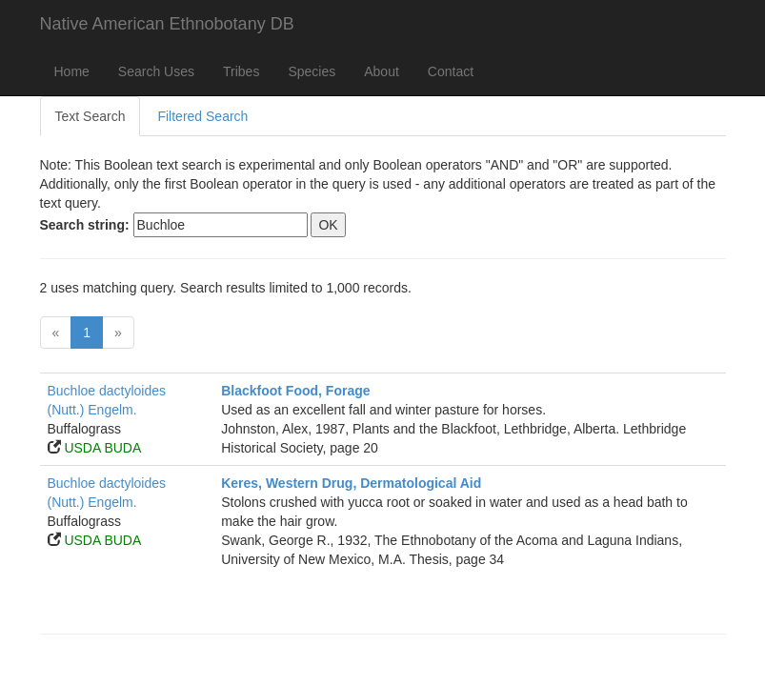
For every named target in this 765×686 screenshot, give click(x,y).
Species (311, 71)
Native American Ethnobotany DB (167, 23)
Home (72, 71)
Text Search (90, 116)
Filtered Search (202, 116)
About (381, 71)
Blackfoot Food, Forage (295, 390)
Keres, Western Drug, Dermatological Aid (351, 483)
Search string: (85, 224)
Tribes (241, 71)
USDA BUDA (102, 447)
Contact (450, 71)
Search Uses (156, 71)
